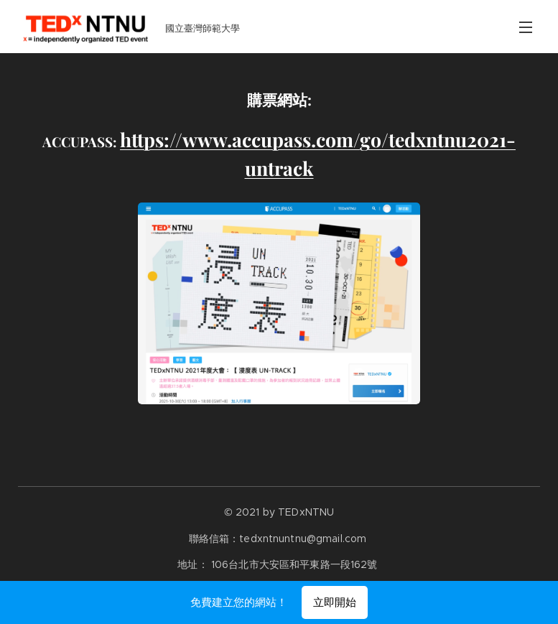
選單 (525, 27)
